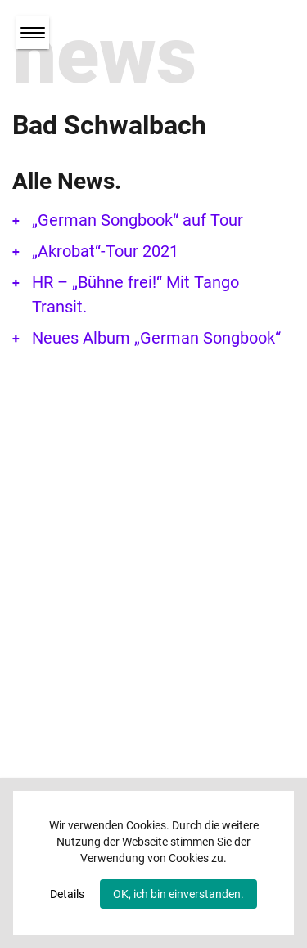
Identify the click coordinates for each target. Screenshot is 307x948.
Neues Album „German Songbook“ (156, 338)
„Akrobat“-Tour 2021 (105, 251)
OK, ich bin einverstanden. (178, 894)
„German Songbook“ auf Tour (137, 220)
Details (67, 894)
